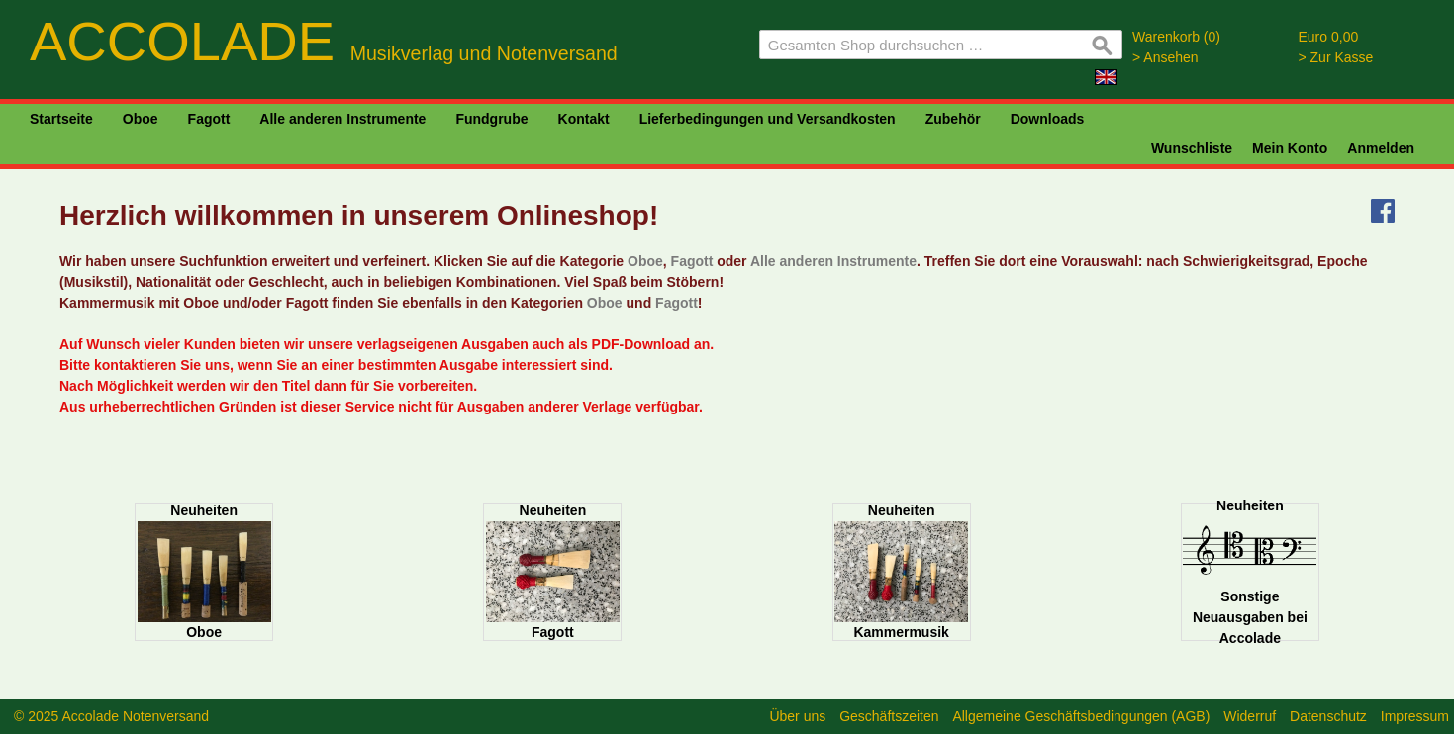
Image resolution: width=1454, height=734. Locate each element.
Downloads (1048, 119)
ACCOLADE (324, 41)
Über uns (797, 716)
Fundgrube (491, 119)
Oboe (140, 119)
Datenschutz (1328, 716)
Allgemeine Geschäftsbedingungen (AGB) (1081, 716)
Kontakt (584, 119)
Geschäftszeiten (888, 716)
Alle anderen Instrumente (342, 119)
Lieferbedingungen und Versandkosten (767, 119)
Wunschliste (1191, 148)
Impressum (1415, 716)
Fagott (209, 119)
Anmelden (1380, 148)
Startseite (61, 119)
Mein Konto (1289, 148)
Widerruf (1249, 716)
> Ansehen (1165, 57)
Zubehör (953, 119)
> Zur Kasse (1336, 57)
